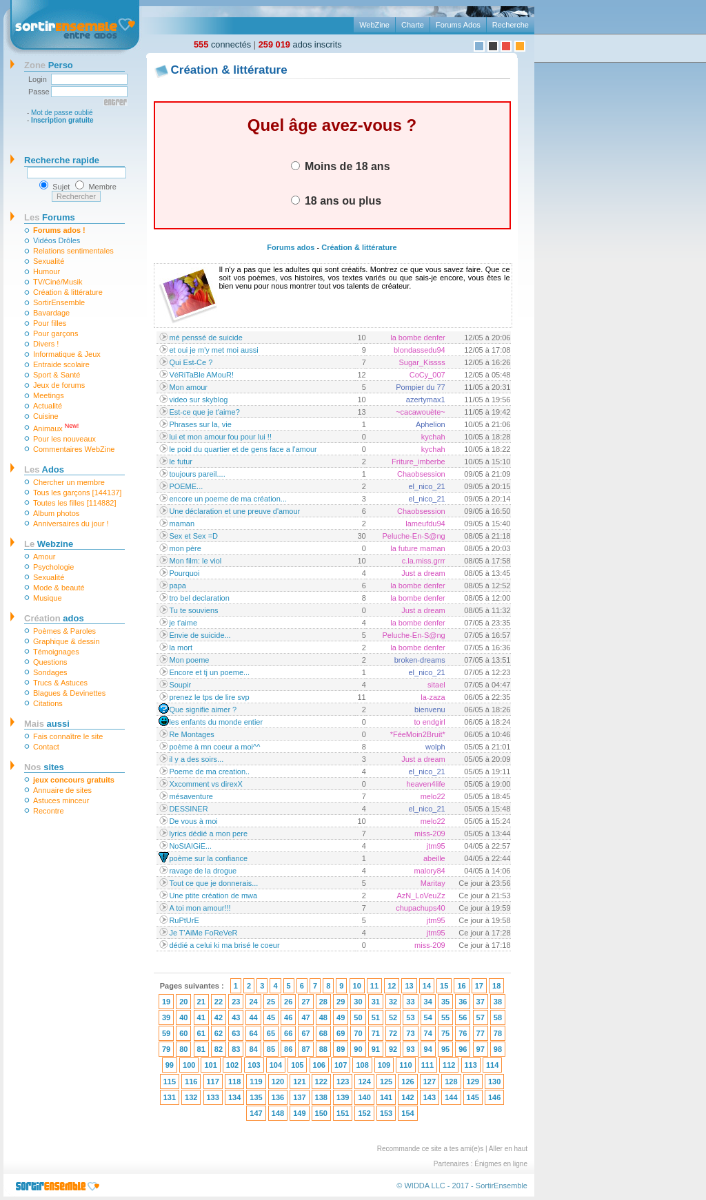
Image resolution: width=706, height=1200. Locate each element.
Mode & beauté (59, 587)
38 (498, 1001)
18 (496, 986)
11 (374, 986)
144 (451, 1097)
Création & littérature (68, 292)
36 (462, 1001)
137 (299, 1097)
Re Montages (191, 734)
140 (364, 1097)
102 (232, 1065)
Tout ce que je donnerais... (213, 883)
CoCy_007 (427, 375)
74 (428, 1033)
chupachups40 (420, 908)
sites (44, 767)
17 (479, 986)
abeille (434, 858)
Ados (44, 469)
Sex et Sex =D (193, 536)
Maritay (433, 883)
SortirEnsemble (59, 302)
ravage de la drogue (202, 871)
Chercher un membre (69, 482)
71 (376, 1033)
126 (407, 1081)
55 (445, 1017)
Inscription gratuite (62, 120)
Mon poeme (189, 660)
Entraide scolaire (61, 364)
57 (480, 1017)
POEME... (186, 486)
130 (494, 1081)
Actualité (47, 406)
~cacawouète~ (420, 412)
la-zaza (433, 697)
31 (376, 1001)
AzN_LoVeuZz (420, 895)
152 (364, 1113)
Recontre (48, 811)
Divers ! (46, 344)
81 (201, 1049)
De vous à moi (193, 821)
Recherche (510, 25)
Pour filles (49, 323)
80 (183, 1049)
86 (288, 1049)
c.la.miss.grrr (423, 561)
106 (319, 1065)
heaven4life (425, 784)
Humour (46, 271)
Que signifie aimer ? (202, 709)
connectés (222, 44)
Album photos (56, 513)
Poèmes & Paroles (64, 631)
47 (305, 1017)
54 (428, 1017)
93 (410, 1049)
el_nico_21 (427, 486)
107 (340, 1065)
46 (288, 1017)
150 (321, 1113)
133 (213, 1097)
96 (462, 1049)
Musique (47, 598)
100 (189, 1065)
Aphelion (430, 424)
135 (256, 1097)
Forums (49, 217)
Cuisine (46, 416)
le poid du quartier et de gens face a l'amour (242, 449)
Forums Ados (458, 25)
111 (427, 1065)
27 (305, 1001)
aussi (47, 723)
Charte (412, 25)
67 (305, 1033)
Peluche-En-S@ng (413, 536)
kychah (433, 437)
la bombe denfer (417, 337)
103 (254, 1065)
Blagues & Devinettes (69, 693)
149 (299, 1113)
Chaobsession (421, 474)
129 (473, 1081)
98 (498, 1049)
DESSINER (188, 809)
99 (169, 1065)
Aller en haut (508, 1148)
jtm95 (436, 846)
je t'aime (183, 623)
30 (358, 1001)
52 (393, 1017)
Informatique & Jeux (67, 354)
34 (428, 1001)
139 (342, 1097)
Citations (48, 703)
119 (256, 1081)
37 (480, 1001)
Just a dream (423, 573)
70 (358, 1033)
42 (218, 1017)
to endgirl (429, 722)
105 (297, 1065)
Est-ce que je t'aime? (204, 412)
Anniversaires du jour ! (70, 523)
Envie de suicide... (199, 635)
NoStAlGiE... (190, 846)
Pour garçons (55, 333)
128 (451, 1081)
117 (213, 1081)
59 (166, 1033)
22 (218, 1001)
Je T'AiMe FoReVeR (203, 933)
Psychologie (53, 567)
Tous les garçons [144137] (77, 492)
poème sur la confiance (208, 858)
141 (386, 1097)
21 (201, 1001)
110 (405, 1065)
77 (480, 1033)
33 (410, 1001)
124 (364, 1081)
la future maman (417, 548)
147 (256, 1113)
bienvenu (429, 709)
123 (342, 1081)
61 (201, 1033)
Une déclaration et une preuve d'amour (234, 511)
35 (445, 1001)
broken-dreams (419, 660)
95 (445, 1049)
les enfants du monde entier (216, 722)
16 (461, 986)
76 (462, 1033)
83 (236, 1049)
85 (271, 1049)
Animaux (56, 427)
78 (498, 1033)
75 (445, 1033)
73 (410, 1033)
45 (271, 1017)
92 (393, 1049)
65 (271, 1033)
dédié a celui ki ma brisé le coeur (224, 945)
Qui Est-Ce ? (190, 362)
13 (409, 986)
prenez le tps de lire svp (209, 697)
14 (427, 986)
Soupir (180, 685)
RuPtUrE (184, 920)
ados (54, 618)
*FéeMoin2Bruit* (417, 734)
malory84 (429, 871)
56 (462, 1017)
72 (393, 1033)
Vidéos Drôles (56, 240)
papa (177, 585)
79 (166, 1049)
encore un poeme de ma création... (228, 499)
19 (166, 1001)
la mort (180, 647)
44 (253, 1017)
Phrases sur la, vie (200, 424)
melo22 (433, 796)
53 (410, 1017)
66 (288, 1033)
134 (234, 1097)
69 (340, 1033)
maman (181, 523)
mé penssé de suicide (205, 337)
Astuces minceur (61, 800)
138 (321, 1097)
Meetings (48, 395)
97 (480, 1049)
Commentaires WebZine (73, 449)
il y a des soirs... (196, 759)
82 (218, 1049)
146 (494, 1097)
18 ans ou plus (336, 200)
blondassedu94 (419, 350)
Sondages (50, 672)
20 (183, 1001)
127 (429, 1081)
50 (358, 1017)
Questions (50, 662)
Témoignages (56, 652)
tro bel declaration (199, 598)
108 (362, 1065)
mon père (185, 548)
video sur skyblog (198, 399)
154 (407, 1113)
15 (444, 986)
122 (321, 1081)
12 (391, 986)
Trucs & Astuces (60, 683)
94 (428, 1049)
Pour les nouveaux (64, 439)
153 (386, 1113)
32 (393, 1001)
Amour (44, 556)
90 (358, 1049)
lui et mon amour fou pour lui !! (220, 437)
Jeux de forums (59, 385)
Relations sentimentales (73, 251)
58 (498, 1017)
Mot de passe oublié (62, 112)
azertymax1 (425, 399)
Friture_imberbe (418, 461)
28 (323, 1001)
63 (236, 1033)
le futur (180, 461)
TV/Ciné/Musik (58, 282)
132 (191, 1097)
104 (276, 1065)
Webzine (48, 544)
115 (169, 1081)
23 (236, 1001)
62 (218, 1033)
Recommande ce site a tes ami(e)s (430, 1148)
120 (278, 1081)
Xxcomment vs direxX (205, 784)
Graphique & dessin (66, 641)
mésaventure (191, 796)
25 (271, 1001)
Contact (46, 747)
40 (183, 1017)
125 (386, 1081)
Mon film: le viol (195, 561)
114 (492, 1065)
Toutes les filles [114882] (74, 503)
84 (253, 1049)
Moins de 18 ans (340, 166)
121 (299, 1081)
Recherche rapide (61, 160)
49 (340, 1017)
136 (278, 1097)
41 (201, 1017)
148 (278, 1113)
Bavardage (51, 313)
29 (340, 1001)
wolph (435, 747)
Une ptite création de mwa (213, 895)
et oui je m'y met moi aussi (213, 350)
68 (323, 1033)
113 (471, 1065)
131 (169, 1097)
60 (183, 1033)
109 (384, 1065)
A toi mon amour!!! (199, 908)
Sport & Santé (57, 375)
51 (376, 1017)
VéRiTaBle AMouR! (201, 375)
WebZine (374, 25)
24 (253, 1001)
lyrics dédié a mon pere (208, 833)
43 (236, 1017)
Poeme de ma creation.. (209, 771)
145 (473, 1097)
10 (357, 986)
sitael (436, 685)
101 (210, 1065)
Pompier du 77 (420, 387)
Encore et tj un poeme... (209, 672)
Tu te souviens (193, 610)
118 (234, 1081)
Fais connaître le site (68, 736)
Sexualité (48, 261)
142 (407, 1097)
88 (323, 1049)
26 (288, 1001)
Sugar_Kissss (422, 362)
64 (253, 1033)
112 (449, 1065)
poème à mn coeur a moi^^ (214, 747)
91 (376, 1049)
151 (342, 1113)
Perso (48, 65)
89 (340, 1049)
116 (191, 1081)
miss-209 (429, 833)
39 (166, 1017)
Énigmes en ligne (500, 1164)
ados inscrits (300, 44)
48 (323, 1017)
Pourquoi (184, 573)
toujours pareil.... (197, 474)
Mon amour (188, 387)
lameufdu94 (425, 523)
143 (429, 1097)
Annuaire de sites (62, 790)
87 (305, 1049)
